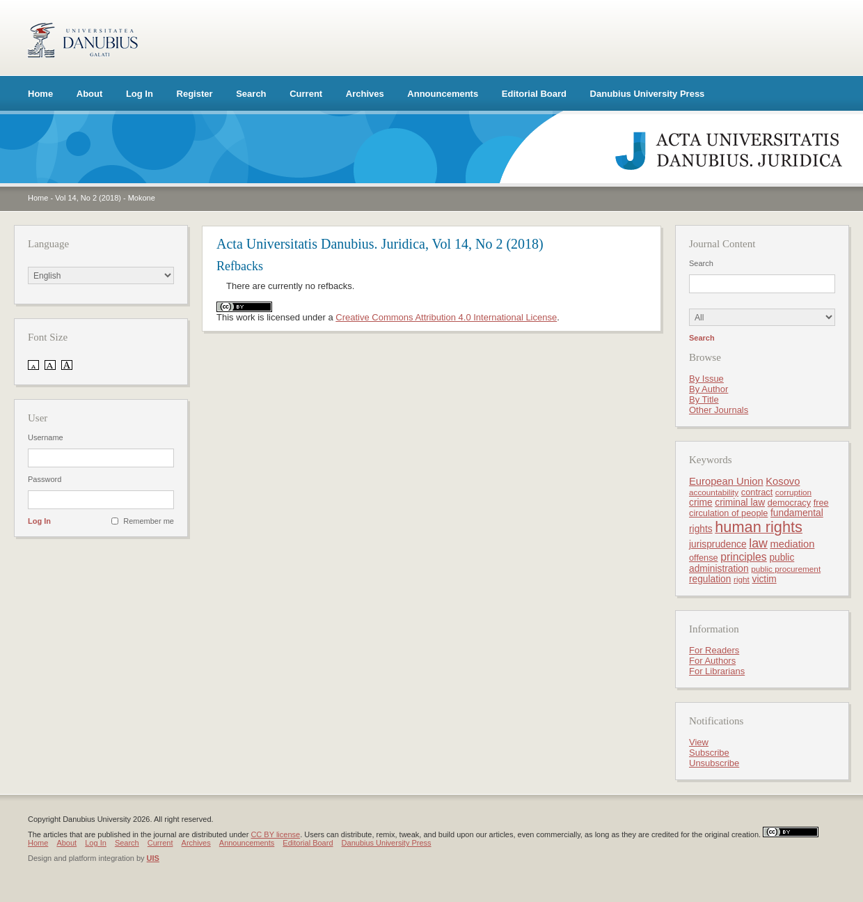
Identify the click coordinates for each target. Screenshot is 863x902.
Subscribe (709, 752)
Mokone (141, 198)
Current (306, 93)
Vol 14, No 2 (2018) (88, 198)
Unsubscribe (714, 763)
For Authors (712, 660)
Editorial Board (534, 93)
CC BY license (275, 834)
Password (44, 479)
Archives (365, 93)
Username (45, 437)
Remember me (148, 521)
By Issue (706, 378)
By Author (708, 389)
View (698, 742)
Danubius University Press (647, 93)
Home (40, 93)
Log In (139, 93)
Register (195, 93)
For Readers (714, 650)
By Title (704, 399)
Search (251, 93)
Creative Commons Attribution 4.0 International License (446, 317)
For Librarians (717, 671)
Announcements (442, 93)
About (90, 93)
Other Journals (718, 410)
